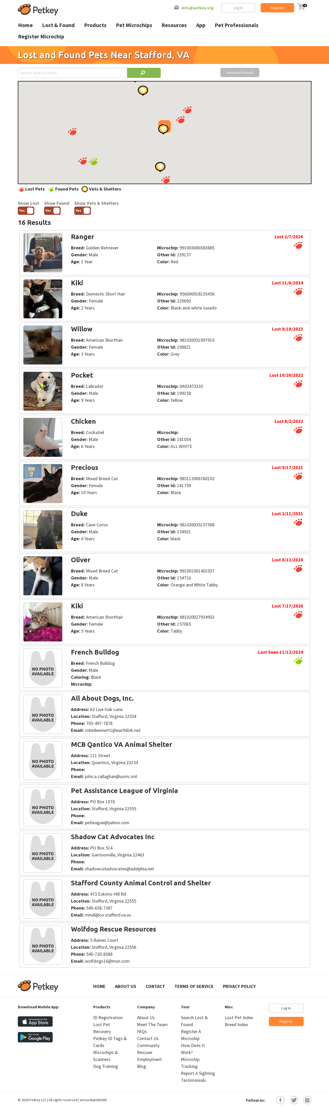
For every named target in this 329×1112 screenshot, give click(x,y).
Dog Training (105, 1066)
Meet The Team (152, 1024)
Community (148, 1045)
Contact (155, 986)
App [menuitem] (200, 25)
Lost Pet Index (239, 1017)
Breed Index (236, 1024)
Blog (141, 1066)
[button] (166, 180)
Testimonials (193, 1080)
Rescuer (145, 1052)
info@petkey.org (197, 7)
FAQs (142, 1031)
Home (99, 986)
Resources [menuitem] (174, 25)
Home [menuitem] (25, 25)
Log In (238, 7)
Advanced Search (239, 72)
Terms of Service (194, 986)
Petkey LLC (37, 1100)
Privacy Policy (239, 986)
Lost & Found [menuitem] (58, 25)
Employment (149, 1059)
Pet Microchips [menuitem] (134, 25)
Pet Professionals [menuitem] (237, 25)
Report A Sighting (198, 1073)
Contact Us (148, 1038)
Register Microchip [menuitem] (41, 36)
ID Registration (108, 1017)
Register (277, 7)
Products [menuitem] (95, 25)
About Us (125, 986)
